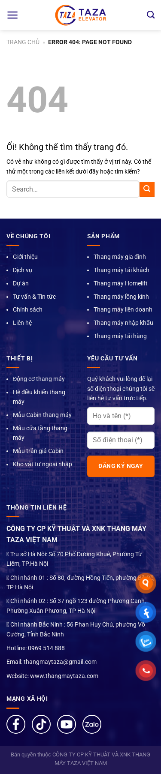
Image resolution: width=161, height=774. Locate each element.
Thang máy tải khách (121, 270)
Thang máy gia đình (120, 256)
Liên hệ (22, 322)
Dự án (21, 283)
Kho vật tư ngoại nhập (42, 464)
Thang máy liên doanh (123, 309)
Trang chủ (22, 42)
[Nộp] (147, 189)
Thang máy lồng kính (121, 296)
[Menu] (12, 15)
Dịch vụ (22, 270)
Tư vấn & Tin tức (34, 296)
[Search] (151, 15)
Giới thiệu (25, 256)
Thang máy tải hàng (120, 336)
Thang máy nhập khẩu (123, 322)
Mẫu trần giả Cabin (38, 450)
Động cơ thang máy (39, 378)
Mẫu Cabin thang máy (42, 414)
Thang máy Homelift (121, 283)
